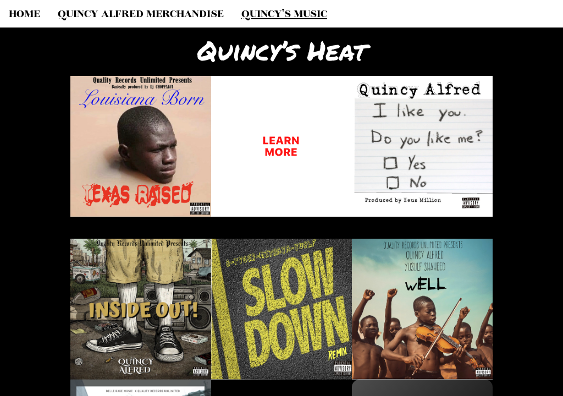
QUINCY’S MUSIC (284, 13)
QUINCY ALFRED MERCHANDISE (141, 13)
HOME (24, 13)
